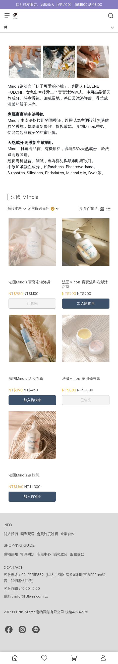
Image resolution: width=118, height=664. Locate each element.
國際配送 (27, 534)
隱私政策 (60, 554)
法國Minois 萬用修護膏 (81, 378)
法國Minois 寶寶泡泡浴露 (30, 282)
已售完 (32, 303)
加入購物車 (86, 303)
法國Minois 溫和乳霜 (26, 378)
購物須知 (11, 554)
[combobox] (17, 208)
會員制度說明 (47, 534)
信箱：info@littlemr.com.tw (26, 596)
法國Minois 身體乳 (24, 475)
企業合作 (68, 534)
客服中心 (44, 554)
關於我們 (11, 534)
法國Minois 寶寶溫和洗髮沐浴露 (85, 284)
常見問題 (27, 554)
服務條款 (77, 554)
